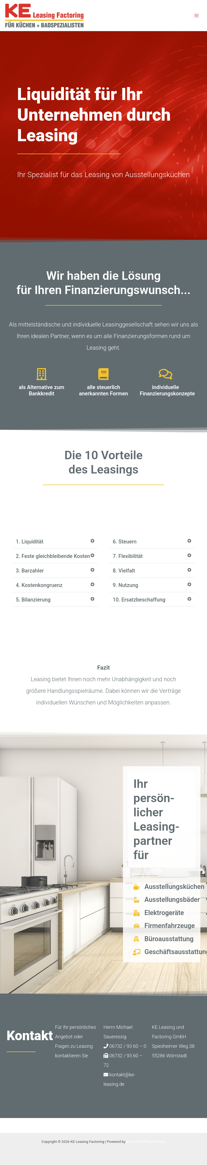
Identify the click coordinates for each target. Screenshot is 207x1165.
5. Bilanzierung (33, 605)
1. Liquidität (30, 542)
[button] (55, 542)
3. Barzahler (30, 576)
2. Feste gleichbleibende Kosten (44, 559)
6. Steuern (125, 542)
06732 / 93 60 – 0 (125, 1051)
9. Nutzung (126, 585)
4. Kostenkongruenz (39, 591)
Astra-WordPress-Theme (145, 1141)
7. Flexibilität (128, 556)
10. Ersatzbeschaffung (139, 600)
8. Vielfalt (124, 571)
